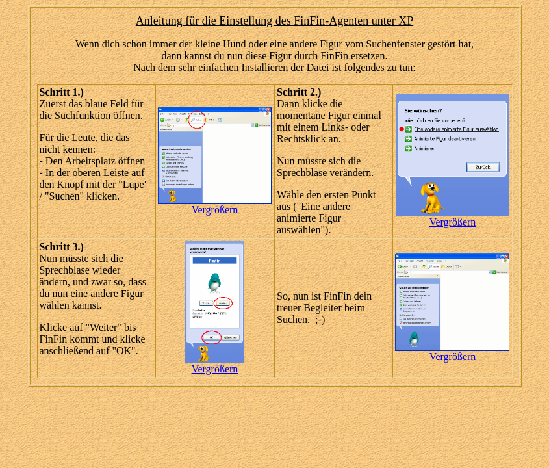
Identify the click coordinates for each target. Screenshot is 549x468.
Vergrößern (215, 209)
